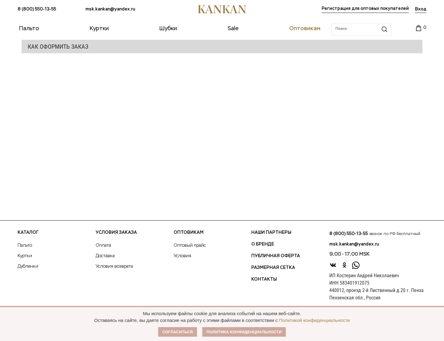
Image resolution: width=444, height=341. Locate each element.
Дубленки (28, 266)
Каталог (28, 232)
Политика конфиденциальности (244, 332)
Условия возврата (114, 266)
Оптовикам (189, 232)
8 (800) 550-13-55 (37, 9)
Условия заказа (116, 232)
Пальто (25, 245)
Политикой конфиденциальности (314, 320)
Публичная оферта (275, 256)
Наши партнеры (271, 232)
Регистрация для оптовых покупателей (365, 8)
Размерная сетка (273, 268)
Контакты (264, 279)
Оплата (103, 245)
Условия (182, 256)
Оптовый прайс (190, 245)
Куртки (25, 256)
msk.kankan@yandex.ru (110, 9)
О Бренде (262, 244)
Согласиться (177, 332)
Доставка (105, 256)
